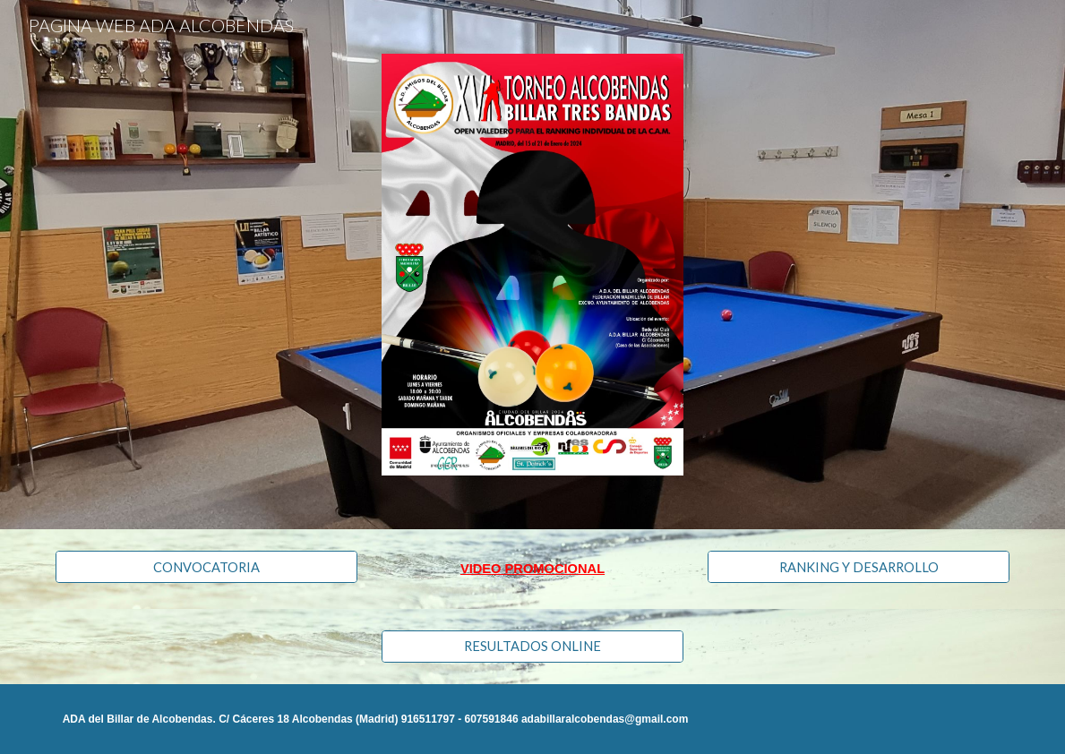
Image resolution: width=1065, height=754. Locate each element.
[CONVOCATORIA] (206, 566)
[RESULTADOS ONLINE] (532, 646)
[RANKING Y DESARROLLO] (859, 566)
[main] (532, 569)
